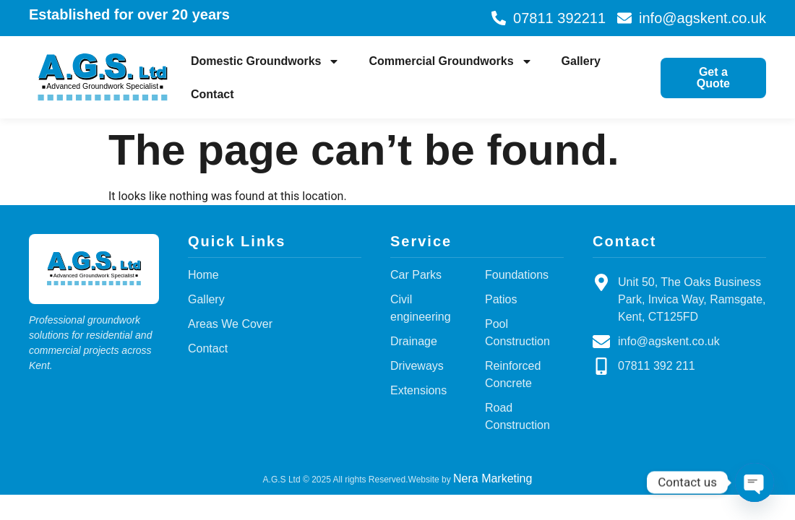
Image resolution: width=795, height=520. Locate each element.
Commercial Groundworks (450, 61)
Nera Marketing (492, 478)
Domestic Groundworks (265, 61)
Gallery (581, 61)
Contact (212, 94)
